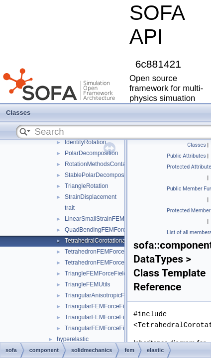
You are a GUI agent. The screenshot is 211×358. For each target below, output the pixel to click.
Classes (18, 112)
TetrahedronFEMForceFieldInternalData (117, 262)
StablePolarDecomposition (100, 175)
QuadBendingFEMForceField (103, 229)
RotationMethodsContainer (100, 164)
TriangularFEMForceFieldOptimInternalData (123, 328)
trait (70, 207)
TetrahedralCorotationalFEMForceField (116, 240)
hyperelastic (73, 339)
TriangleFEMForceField (96, 273)
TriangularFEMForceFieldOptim (106, 317)
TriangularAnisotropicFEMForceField (113, 295)
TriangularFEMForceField (98, 306)
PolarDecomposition (91, 153)
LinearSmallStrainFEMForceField (109, 218)
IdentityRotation (85, 142)
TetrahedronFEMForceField (101, 251)
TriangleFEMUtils (87, 284)
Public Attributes (186, 156)
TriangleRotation (86, 185)
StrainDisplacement (90, 196)
